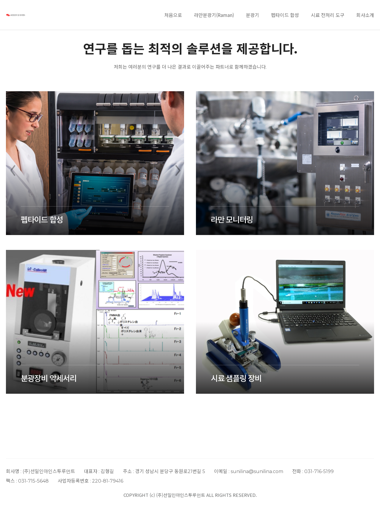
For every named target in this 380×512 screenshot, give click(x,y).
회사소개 (365, 14)
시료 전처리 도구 (327, 14)
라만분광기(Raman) (214, 14)
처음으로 (173, 14)
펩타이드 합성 (285, 14)
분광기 (252, 14)
